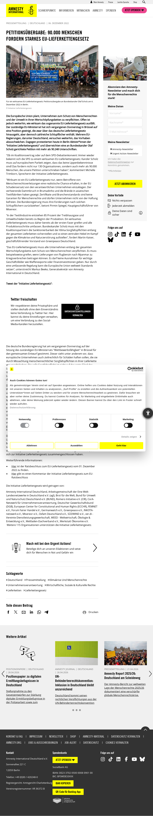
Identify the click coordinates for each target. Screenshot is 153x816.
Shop (135, 2)
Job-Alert (70, 742)
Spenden (111, 10)
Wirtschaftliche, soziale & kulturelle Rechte (71, 585)
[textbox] (140, 153)
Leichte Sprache (123, 2)
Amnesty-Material (93, 736)
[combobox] (125, 150)
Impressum (35, 736)
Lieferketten (14, 590)
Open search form (144, 2)
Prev (3, 674)
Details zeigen (129, 436)
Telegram (46, 612)
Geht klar (121, 445)
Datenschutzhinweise (119, 162)
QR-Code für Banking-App (68, 791)
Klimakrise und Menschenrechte (68, 580)
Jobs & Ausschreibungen (43, 742)
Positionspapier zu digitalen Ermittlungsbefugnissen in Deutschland (23, 680)
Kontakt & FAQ (14, 736)
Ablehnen (31, 445)
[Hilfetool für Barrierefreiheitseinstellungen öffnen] (148, 413)
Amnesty (98, 10)
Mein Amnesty (99, 2)
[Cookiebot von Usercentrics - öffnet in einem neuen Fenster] (129, 369)
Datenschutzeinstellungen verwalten (78, 313)
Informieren (66, 10)
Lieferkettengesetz (35, 590)
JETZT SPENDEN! (64, 760)
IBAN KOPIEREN (63, 783)
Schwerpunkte (47, 10)
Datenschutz (91, 742)
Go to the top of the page (145, 729)
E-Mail (23, 612)
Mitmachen (83, 10)
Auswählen (76, 445)
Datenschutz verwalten (125, 736)
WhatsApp (39, 612)
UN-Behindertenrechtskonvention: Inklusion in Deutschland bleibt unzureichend (74, 682)
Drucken (90, 612)
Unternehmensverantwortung (25, 585)
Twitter (16, 612)
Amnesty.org (13, 742)
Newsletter (56, 736)
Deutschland (15, 580)
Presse (110, 2)
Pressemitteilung (36, 580)
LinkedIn (31, 612)
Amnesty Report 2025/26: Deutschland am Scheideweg (122, 675)
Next (150, 674)
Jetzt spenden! (133, 10)
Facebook (8, 612)
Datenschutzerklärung (23, 407)
